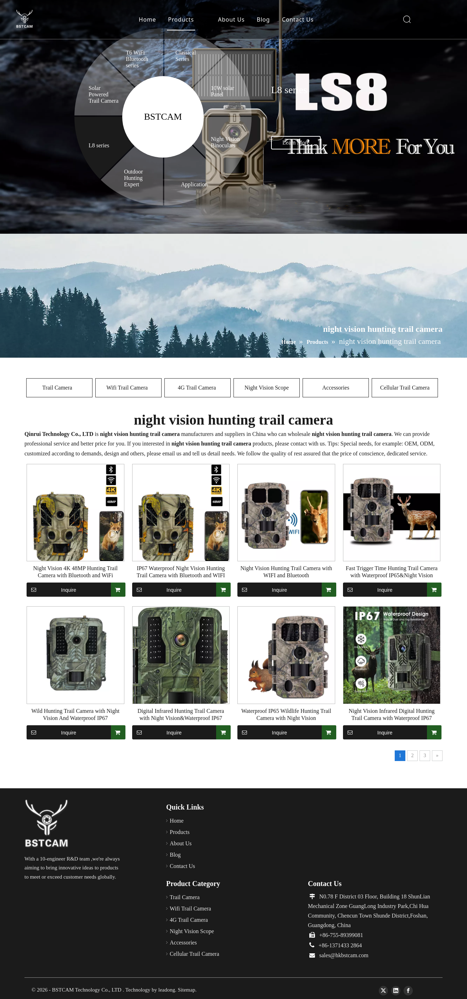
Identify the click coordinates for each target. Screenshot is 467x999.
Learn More (295, 143)
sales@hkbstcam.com (343, 955)
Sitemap (186, 990)
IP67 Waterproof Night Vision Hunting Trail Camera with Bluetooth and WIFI (181, 571)
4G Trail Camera (198, 388)
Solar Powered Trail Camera (103, 94)
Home (147, 19)
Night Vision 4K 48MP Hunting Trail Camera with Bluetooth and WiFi (75, 571)
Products (181, 19)
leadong (166, 990)
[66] (46, 824)
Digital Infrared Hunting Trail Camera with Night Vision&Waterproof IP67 (180, 714)
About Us (231, 19)
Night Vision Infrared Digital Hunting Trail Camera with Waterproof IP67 (391, 714)
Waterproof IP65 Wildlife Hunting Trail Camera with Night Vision (286, 714)
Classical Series (185, 56)
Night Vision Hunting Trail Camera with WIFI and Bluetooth (286, 571)
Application (195, 184)
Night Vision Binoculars (225, 142)
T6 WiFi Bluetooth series (137, 59)
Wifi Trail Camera (128, 388)
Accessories (335, 388)
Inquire (51, 590)
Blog (263, 19)
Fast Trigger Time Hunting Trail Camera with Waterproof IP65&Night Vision (392, 571)
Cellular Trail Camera (405, 388)
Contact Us (298, 19)
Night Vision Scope (266, 388)
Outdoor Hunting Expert (133, 178)
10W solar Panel (222, 91)
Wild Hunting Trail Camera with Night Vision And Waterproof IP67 (75, 714)
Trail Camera (59, 388)
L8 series (99, 145)
